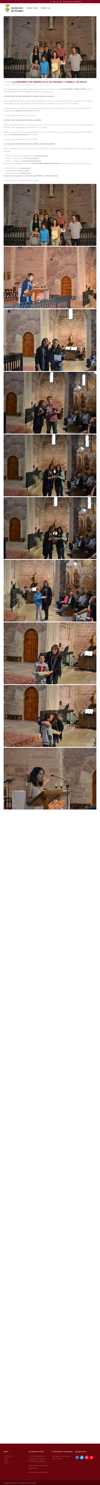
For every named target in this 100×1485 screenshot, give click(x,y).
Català (76, 1)
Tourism (6, 1462)
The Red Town (8, 1456)
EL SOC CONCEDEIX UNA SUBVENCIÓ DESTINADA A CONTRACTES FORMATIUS (37, 1459)
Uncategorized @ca (23, 85)
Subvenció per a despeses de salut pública (38, 1467)
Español (65, 1)
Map (6, 1460)
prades (34, 85)
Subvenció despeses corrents (38, 1472)
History (7, 1458)
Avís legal (33, 1483)
